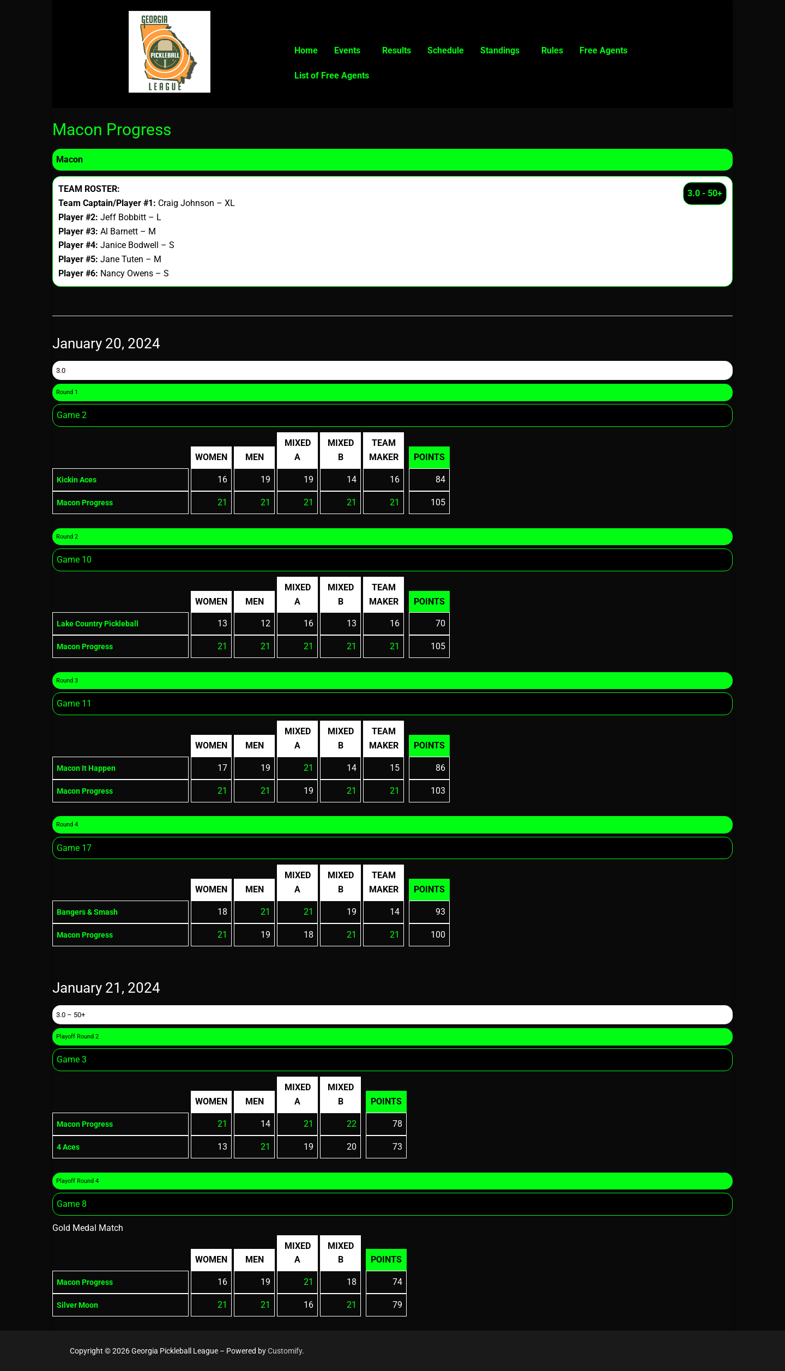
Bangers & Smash (92, 912)
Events (347, 50)
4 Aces (70, 1147)
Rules (552, 50)
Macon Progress (89, 502)
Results (396, 50)
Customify (285, 1350)
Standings (500, 50)
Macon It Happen (90, 768)
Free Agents (603, 50)
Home (306, 50)
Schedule (445, 50)
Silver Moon (80, 1305)
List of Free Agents (331, 75)
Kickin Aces (79, 479)
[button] (350, 50)
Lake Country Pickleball (103, 623)
